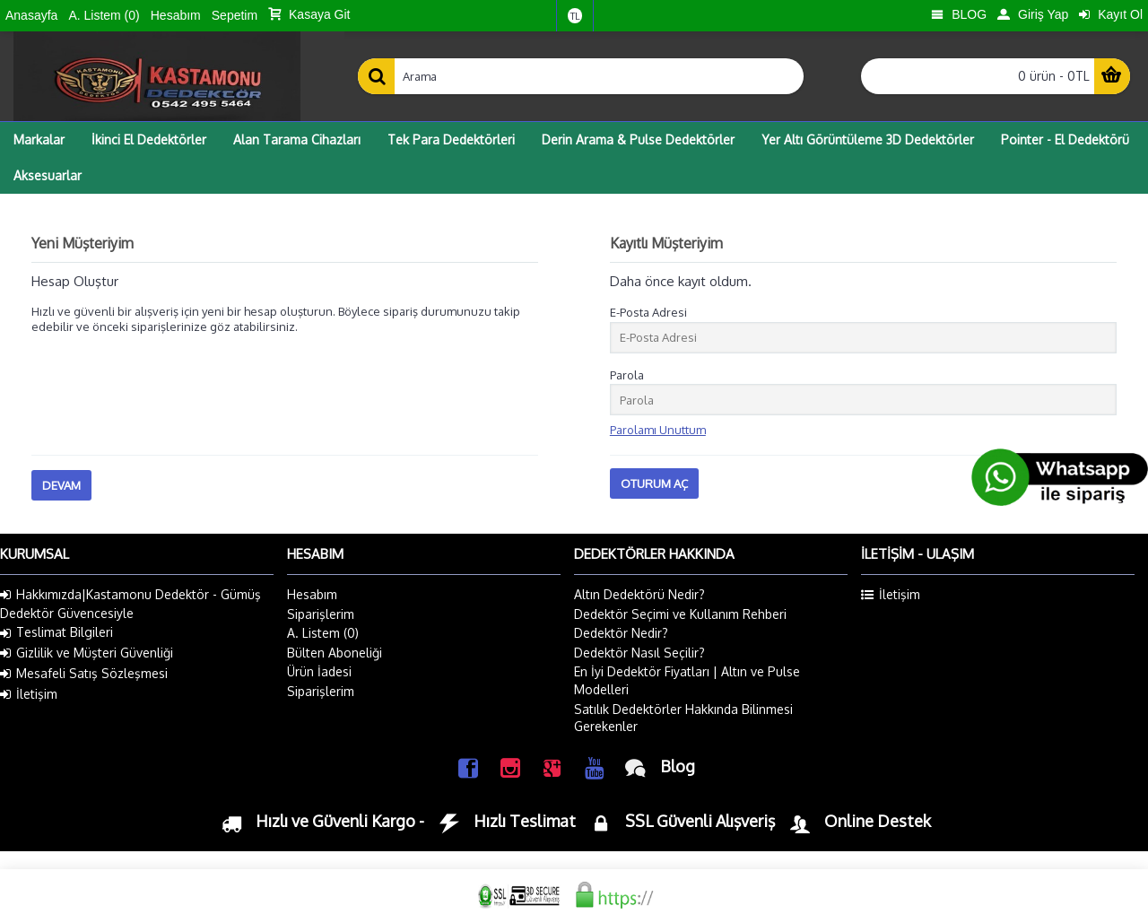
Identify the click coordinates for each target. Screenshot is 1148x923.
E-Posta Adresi (648, 312)
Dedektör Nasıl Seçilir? (639, 652)
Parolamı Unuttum (658, 429)
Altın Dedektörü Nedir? (639, 594)
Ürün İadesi (319, 671)
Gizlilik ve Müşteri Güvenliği (86, 653)
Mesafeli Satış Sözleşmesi (84, 674)
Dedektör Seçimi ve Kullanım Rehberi (680, 614)
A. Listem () (323, 632)
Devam (61, 485)
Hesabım (312, 594)
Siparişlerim (320, 614)
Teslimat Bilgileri (56, 632)
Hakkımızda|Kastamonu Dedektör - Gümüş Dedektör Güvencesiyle (130, 604)
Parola (627, 375)
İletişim (28, 694)
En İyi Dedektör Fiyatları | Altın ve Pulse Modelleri (687, 680)
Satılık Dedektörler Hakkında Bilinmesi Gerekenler (683, 718)
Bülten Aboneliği (334, 652)
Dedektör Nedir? (621, 632)
